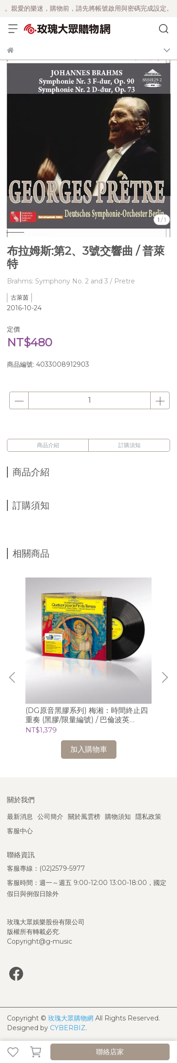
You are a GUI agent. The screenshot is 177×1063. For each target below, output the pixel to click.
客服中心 (20, 831)
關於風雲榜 (84, 816)
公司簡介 (50, 816)
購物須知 (118, 816)
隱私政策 (148, 816)
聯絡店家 (110, 1051)
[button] (164, 677)
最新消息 (20, 816)
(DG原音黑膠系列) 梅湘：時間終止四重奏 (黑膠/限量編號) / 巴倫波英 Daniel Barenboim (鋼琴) (86, 715)
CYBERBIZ (67, 1028)
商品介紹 (48, 445)
